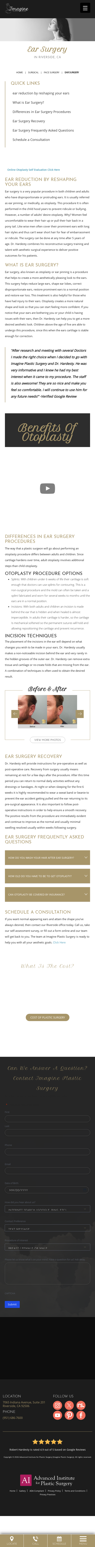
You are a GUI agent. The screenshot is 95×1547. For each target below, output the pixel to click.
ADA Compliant (37, 1490)
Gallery (22, 1490)
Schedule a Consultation (31, 139)
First (7, 1112)
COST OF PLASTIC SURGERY (47, 1017)
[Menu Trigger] (85, 8)
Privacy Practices (47, 1494)
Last (7, 1126)
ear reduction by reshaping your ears (41, 93)
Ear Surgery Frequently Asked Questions (43, 130)
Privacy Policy (54, 1490)
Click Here (59, 942)
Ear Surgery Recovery (29, 121)
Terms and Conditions (75, 1490)
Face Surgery (51, 72)
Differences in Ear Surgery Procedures (42, 112)
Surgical (33, 72)
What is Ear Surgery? (28, 102)
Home (19, 72)
